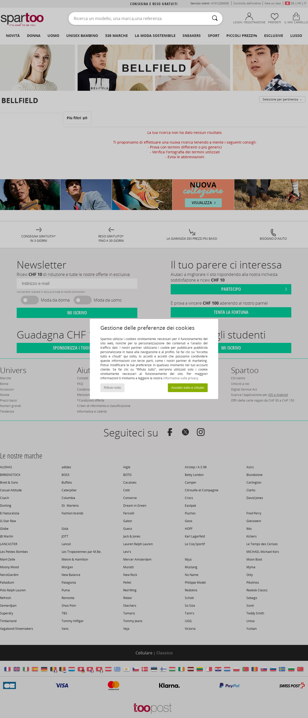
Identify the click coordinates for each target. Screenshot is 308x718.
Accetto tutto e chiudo (187, 388)
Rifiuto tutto (112, 388)
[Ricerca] (215, 18)
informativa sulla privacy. (181, 378)
